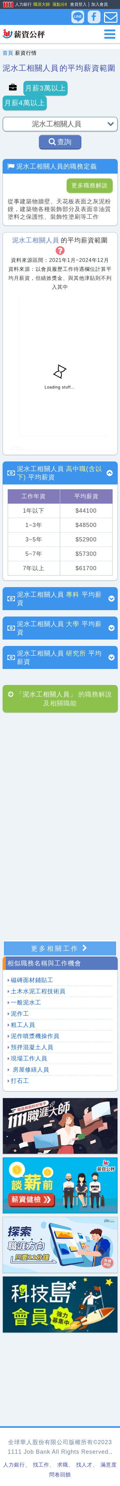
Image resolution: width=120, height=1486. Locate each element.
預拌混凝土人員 (32, 1047)
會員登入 (78, 4)
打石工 (20, 1081)
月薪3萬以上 (45, 88)
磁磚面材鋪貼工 (32, 980)
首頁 (8, 53)
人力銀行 (15, 4)
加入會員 (99, 4)
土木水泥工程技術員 (38, 991)
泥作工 (20, 1013)
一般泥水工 (26, 1002)
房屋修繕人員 (30, 1069)
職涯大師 (41, 4)
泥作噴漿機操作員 (35, 1036)
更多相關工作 (60, 948)
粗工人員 (23, 1025)
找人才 (84, 1464)
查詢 (60, 142)
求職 (62, 1464)
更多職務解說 (89, 185)
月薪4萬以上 (24, 103)
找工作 (41, 1464)
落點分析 (60, 4)
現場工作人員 (29, 1058)
